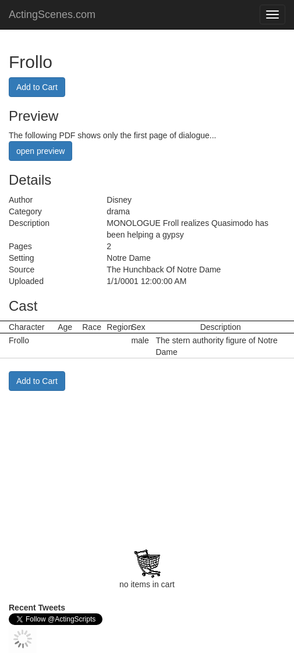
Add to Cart (37, 87)
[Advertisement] (81, 463)
